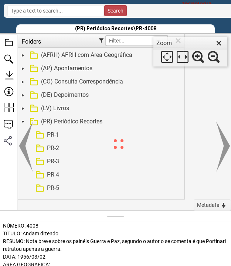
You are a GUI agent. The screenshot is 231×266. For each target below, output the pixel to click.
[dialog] (190, 51)
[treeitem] (100, 55)
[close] (218, 43)
